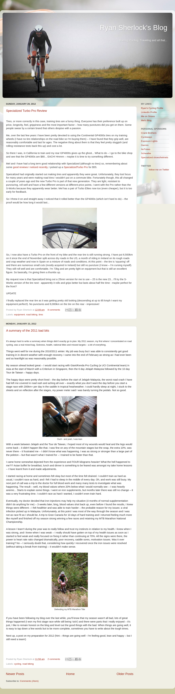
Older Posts (125, 674)
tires (41, 314)
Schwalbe (146, 153)
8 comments (54, 310)
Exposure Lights (149, 141)
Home (70, 674)
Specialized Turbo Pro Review (26, 110)
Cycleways (146, 137)
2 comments (54, 659)
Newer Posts (15, 674)
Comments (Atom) (29, 681)
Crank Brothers (148, 133)
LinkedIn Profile (149, 112)
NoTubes (145, 149)
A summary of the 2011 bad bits (27, 330)
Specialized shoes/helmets (154, 157)
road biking (31, 314)
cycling (17, 664)
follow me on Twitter (159, 169)
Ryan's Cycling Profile (152, 108)
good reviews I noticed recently (30, 167)
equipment (19, 314)
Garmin (144, 145)
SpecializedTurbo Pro (76, 167)
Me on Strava (148, 116)
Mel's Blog (146, 120)
